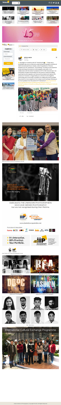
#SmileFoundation (23, 84)
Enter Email (6, 51)
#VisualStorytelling (33, 84)
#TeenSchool (52, 80)
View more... (30, 325)
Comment (30, 116)
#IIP (47, 80)
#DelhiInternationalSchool (39, 82)
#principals (21, 85)
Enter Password (8, 56)
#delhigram (49, 84)
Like (22, 116)
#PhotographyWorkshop (24, 82)
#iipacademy (42, 84)
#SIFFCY (48, 82)
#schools (54, 84)
